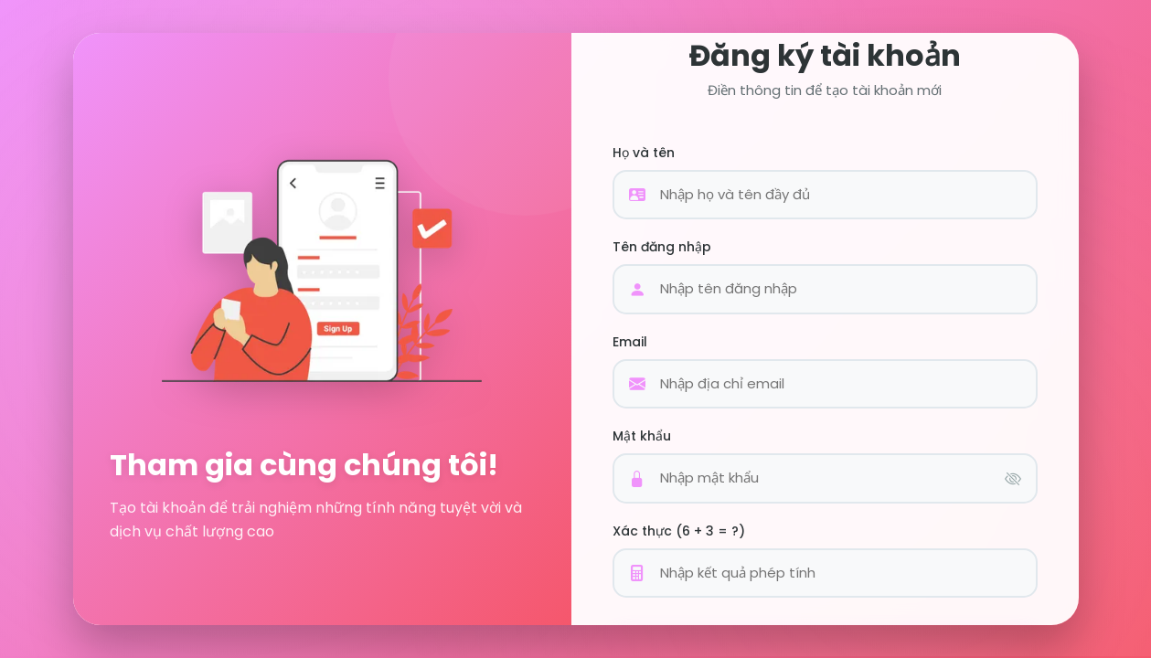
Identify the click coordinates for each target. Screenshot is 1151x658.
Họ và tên (644, 152)
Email (630, 342)
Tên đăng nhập (662, 247)
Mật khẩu (642, 436)
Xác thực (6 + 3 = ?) (679, 531)
